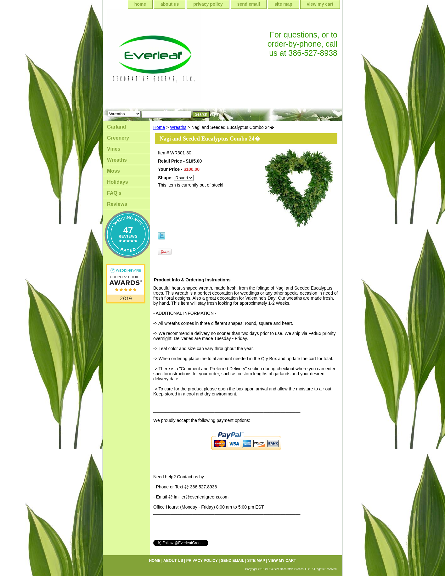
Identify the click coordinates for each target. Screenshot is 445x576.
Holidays (117, 182)
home (140, 4)
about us (170, 4)
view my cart (320, 4)
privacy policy (207, 4)
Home (159, 127)
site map (283, 4)
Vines (113, 149)
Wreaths (178, 127)
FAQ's (114, 193)
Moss (113, 171)
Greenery (118, 138)
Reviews (117, 204)
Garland (116, 127)
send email (248, 4)
